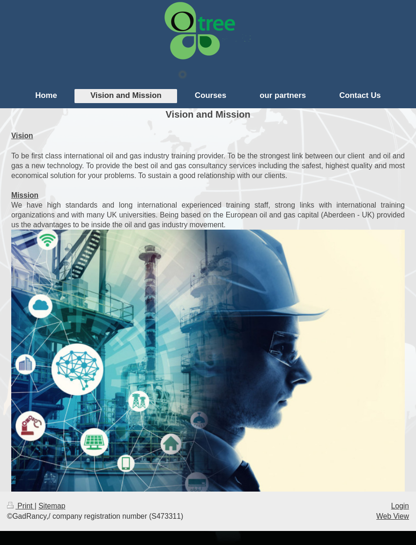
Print (21, 506)
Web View (392, 516)
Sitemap (51, 506)
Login (400, 506)
